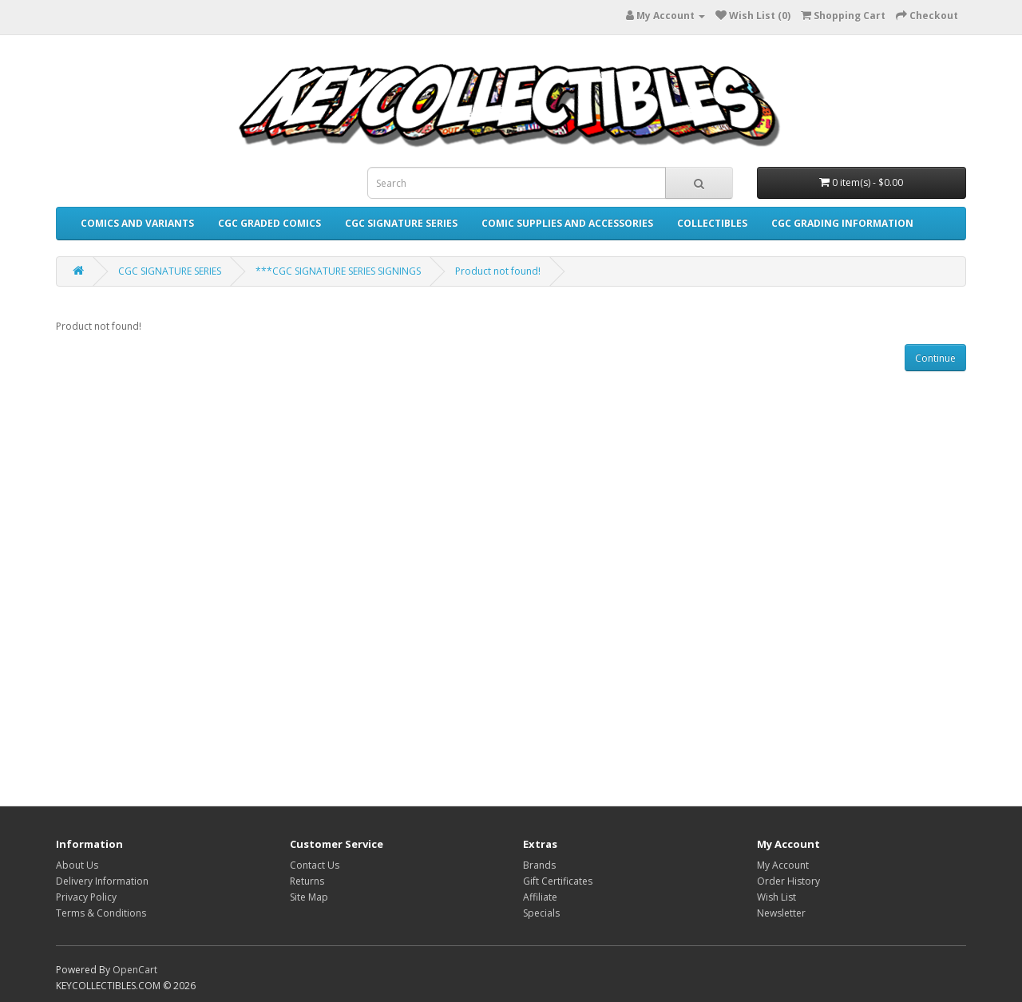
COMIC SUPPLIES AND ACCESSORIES (567, 223)
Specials (541, 913)
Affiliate (540, 897)
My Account (783, 865)
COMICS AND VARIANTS (137, 223)
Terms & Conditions (101, 913)
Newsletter (781, 913)
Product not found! (498, 271)
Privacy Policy (86, 897)
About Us (77, 865)
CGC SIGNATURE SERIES (401, 223)
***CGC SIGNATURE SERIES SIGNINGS (338, 271)
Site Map (309, 897)
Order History (788, 881)
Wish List (776, 897)
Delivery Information (102, 881)
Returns (307, 881)
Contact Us (314, 865)
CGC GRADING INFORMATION (842, 223)
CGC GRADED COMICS (269, 223)
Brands (539, 865)
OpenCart (135, 969)
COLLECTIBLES (712, 223)
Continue (935, 358)
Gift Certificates (557, 881)
